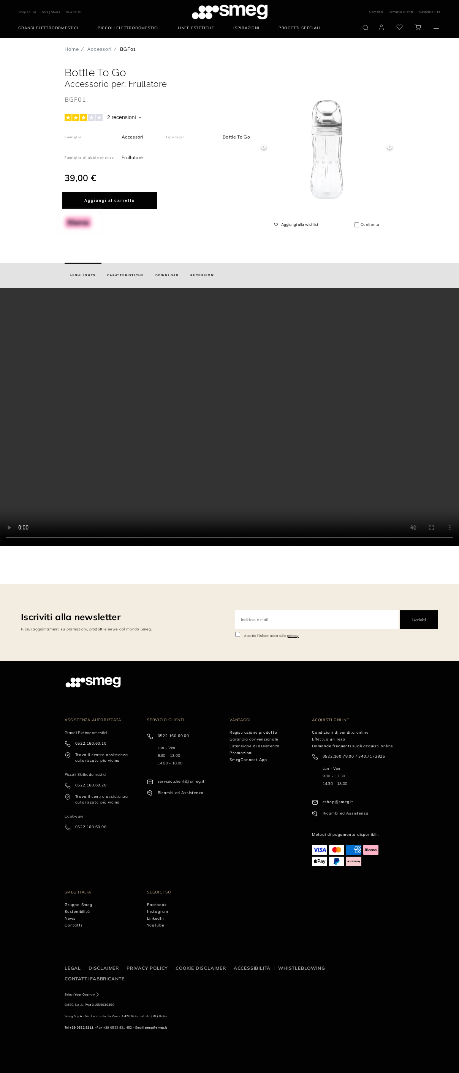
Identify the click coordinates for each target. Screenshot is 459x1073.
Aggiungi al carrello (109, 201)
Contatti (376, 12)
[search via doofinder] (365, 28)
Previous (264, 147)
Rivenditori (74, 12)
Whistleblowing (301, 968)
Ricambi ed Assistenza (181, 792)
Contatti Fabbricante (95, 979)
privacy (293, 635)
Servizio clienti (401, 12)
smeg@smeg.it (156, 1027)
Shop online (27, 12)
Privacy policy (147, 968)
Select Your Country (80, 994)
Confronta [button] (370, 224)
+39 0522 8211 (81, 1027)
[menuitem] (50, 28)
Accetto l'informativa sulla (271, 635)
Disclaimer (104, 968)
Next (389, 147)
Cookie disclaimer (201, 968)
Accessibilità (252, 968)
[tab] (83, 275)
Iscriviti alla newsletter (70, 616)
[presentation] (229, 417)
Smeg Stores (51, 12)
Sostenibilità (429, 12)
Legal (73, 968)
